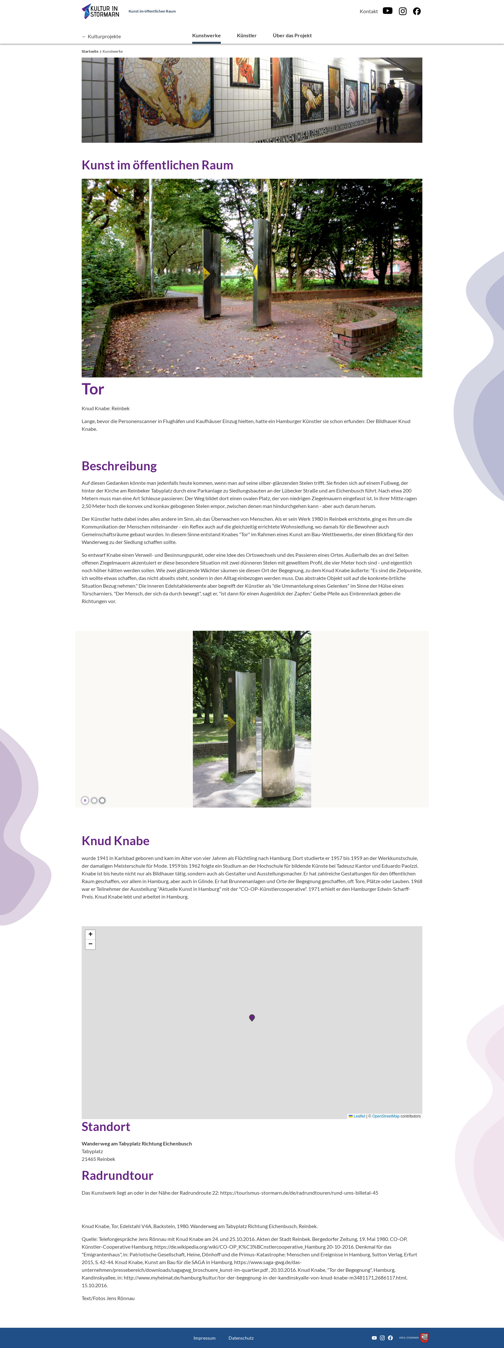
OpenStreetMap (386, 1116)
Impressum (205, 1338)
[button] (94, 800)
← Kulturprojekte (101, 36)
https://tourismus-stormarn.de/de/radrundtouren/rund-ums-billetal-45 (299, 1193)
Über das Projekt (292, 35)
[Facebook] (416, 11)
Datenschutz (241, 1338)
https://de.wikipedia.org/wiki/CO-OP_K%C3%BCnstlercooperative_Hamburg (240, 1247)
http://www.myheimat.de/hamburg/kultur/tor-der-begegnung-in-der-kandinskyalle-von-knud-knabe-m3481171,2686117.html (265, 1277)
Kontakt (369, 11)
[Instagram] (402, 11)
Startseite (90, 51)
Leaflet (357, 1116)
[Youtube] (387, 11)
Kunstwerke (206, 35)
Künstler (247, 35)
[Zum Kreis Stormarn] (414, 1337)
